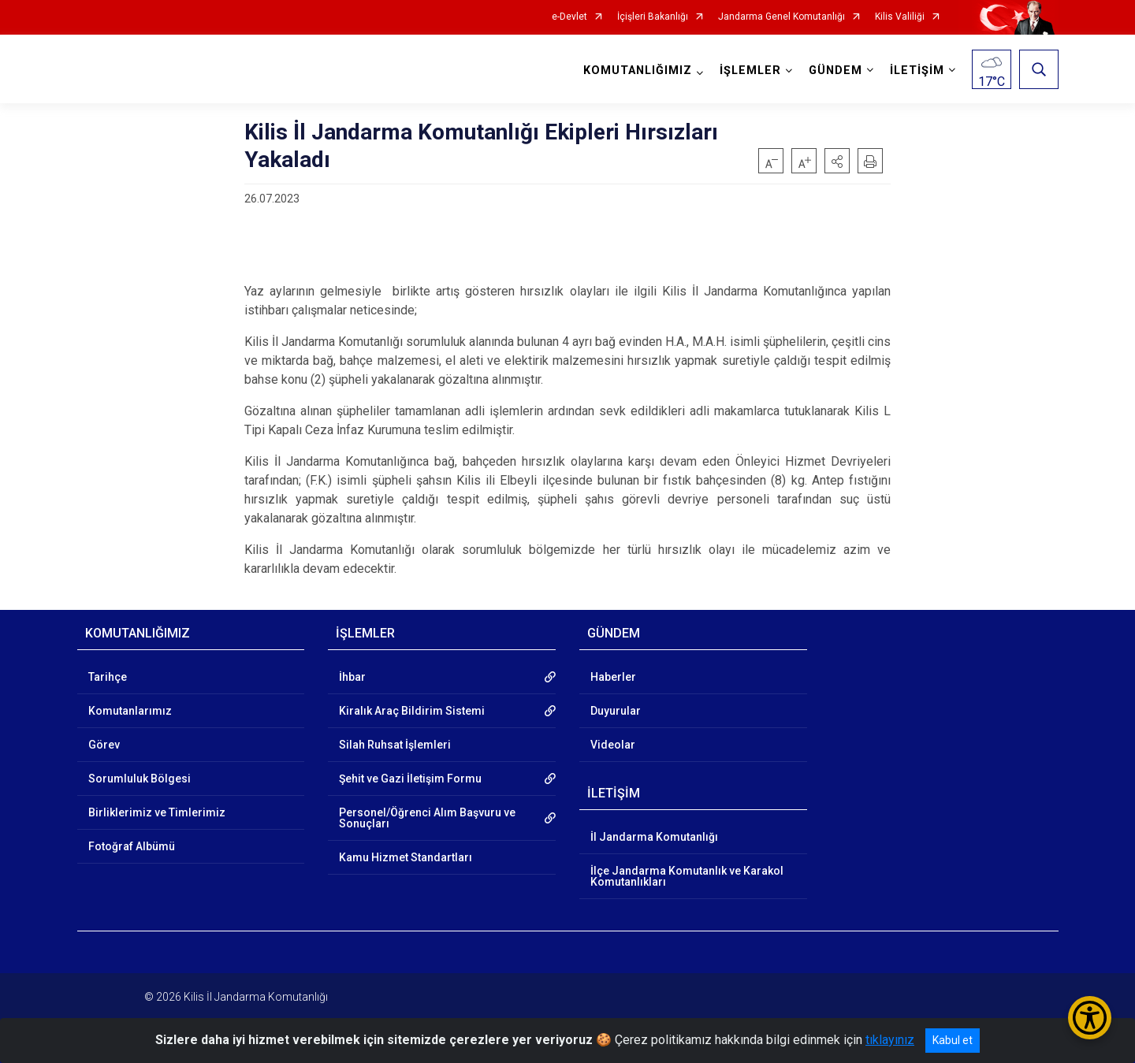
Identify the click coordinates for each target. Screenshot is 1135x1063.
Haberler (613, 677)
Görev (104, 744)
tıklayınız (889, 1039)
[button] (837, 160)
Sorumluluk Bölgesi (139, 778)
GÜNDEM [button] (835, 70)
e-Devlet (569, 17)
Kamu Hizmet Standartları (405, 857)
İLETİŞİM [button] (917, 70)
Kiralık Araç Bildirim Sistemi (412, 710)
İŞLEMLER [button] (750, 70)
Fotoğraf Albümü (131, 846)
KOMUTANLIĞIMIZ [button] (637, 70)
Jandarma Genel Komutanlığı (781, 17)
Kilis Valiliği (900, 17)
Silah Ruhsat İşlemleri (395, 744)
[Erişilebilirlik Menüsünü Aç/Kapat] (1089, 1017)
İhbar (352, 677)
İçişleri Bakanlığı (652, 17)
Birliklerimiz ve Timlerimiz (156, 812)
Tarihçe (107, 677)
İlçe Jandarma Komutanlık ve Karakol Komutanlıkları (686, 876)
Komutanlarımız (130, 710)
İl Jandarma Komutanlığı (654, 837)
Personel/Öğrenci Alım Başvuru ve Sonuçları (427, 818)
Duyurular (615, 710)
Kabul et (952, 1040)
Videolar (612, 744)
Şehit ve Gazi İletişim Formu (410, 778)
